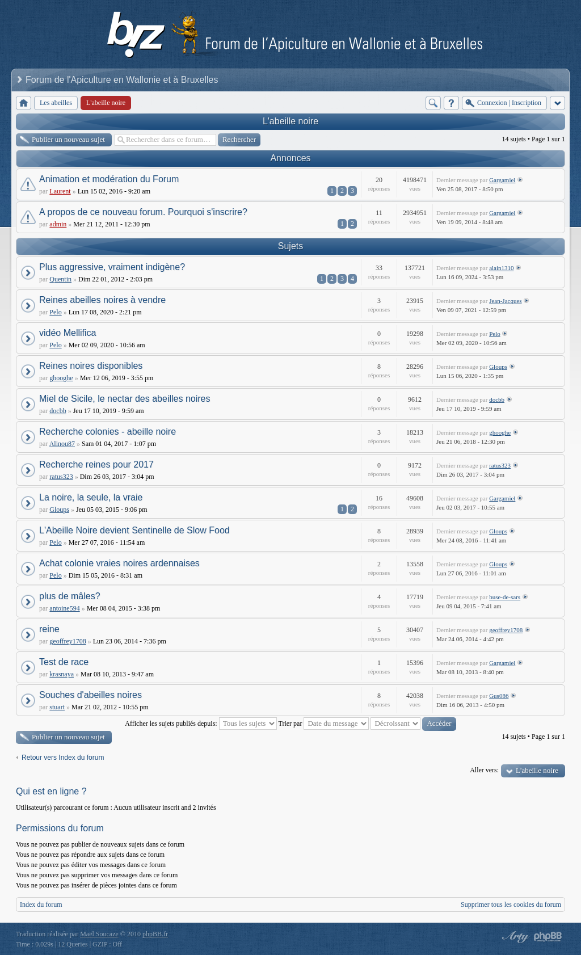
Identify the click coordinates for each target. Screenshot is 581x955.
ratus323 (61, 477)
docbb (57, 411)
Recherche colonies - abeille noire (107, 431)
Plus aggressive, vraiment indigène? (112, 267)
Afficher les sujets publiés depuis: (200, 723)
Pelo (55, 312)
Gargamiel (502, 179)
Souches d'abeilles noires (90, 695)
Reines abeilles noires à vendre (102, 300)
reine (49, 629)
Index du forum (41, 904)
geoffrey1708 (67, 641)
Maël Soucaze (99, 934)
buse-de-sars (504, 597)
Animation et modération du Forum (109, 179)
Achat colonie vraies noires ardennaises (119, 563)
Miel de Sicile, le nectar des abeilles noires (124, 398)
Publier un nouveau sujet (68, 139)
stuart (57, 707)
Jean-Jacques (505, 300)
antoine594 (64, 608)
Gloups (498, 366)
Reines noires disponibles (90, 366)
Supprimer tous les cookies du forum (511, 904)
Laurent (59, 191)
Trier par (324, 723)
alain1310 (501, 267)
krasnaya (61, 674)
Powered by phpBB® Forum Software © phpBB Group (548, 937)
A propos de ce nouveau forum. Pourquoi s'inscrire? (143, 212)
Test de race (64, 662)
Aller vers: (484, 770)
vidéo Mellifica (67, 333)
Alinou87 (62, 444)
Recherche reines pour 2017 (96, 464)
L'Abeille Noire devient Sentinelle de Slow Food (134, 530)
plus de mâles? (69, 596)
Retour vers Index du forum (63, 757)
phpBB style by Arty (514, 937)
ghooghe (61, 378)
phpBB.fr (155, 934)
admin (57, 224)
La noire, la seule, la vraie (90, 497)
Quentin (60, 279)
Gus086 (498, 695)
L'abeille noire (290, 121)
